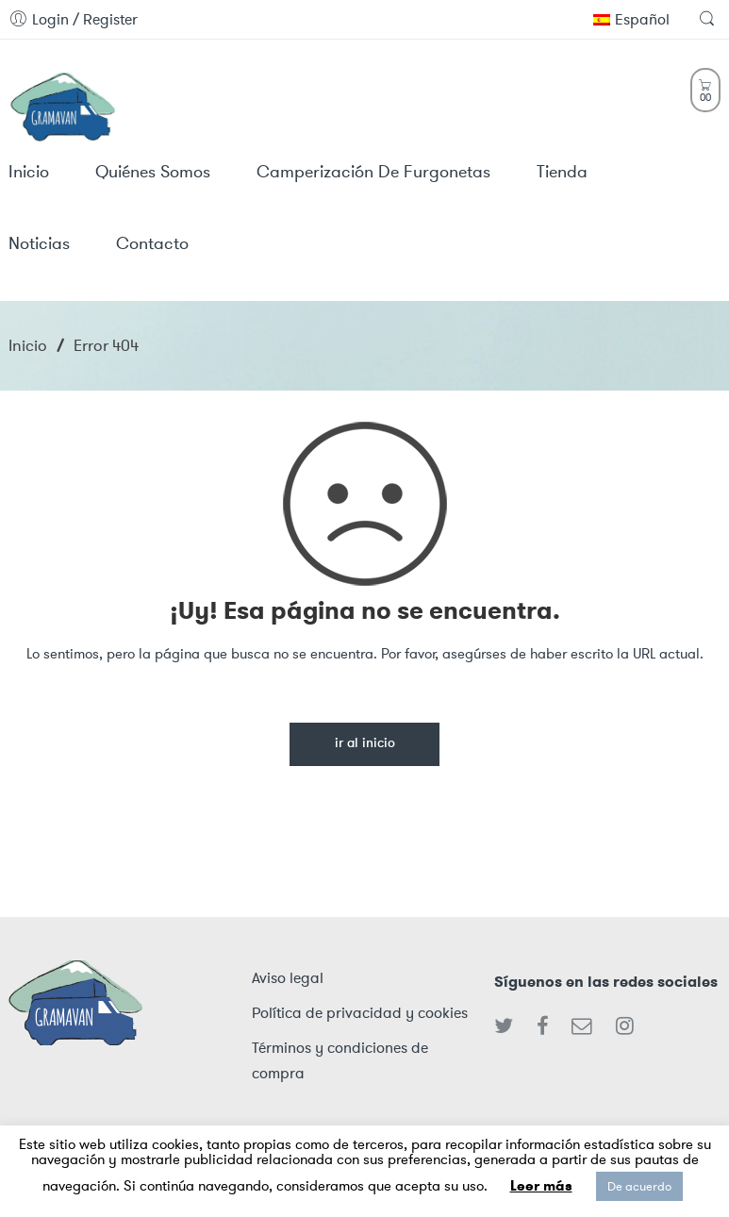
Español (631, 19)
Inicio (27, 345)
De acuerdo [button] (639, 1186)
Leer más (541, 1185)
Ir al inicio (365, 744)
